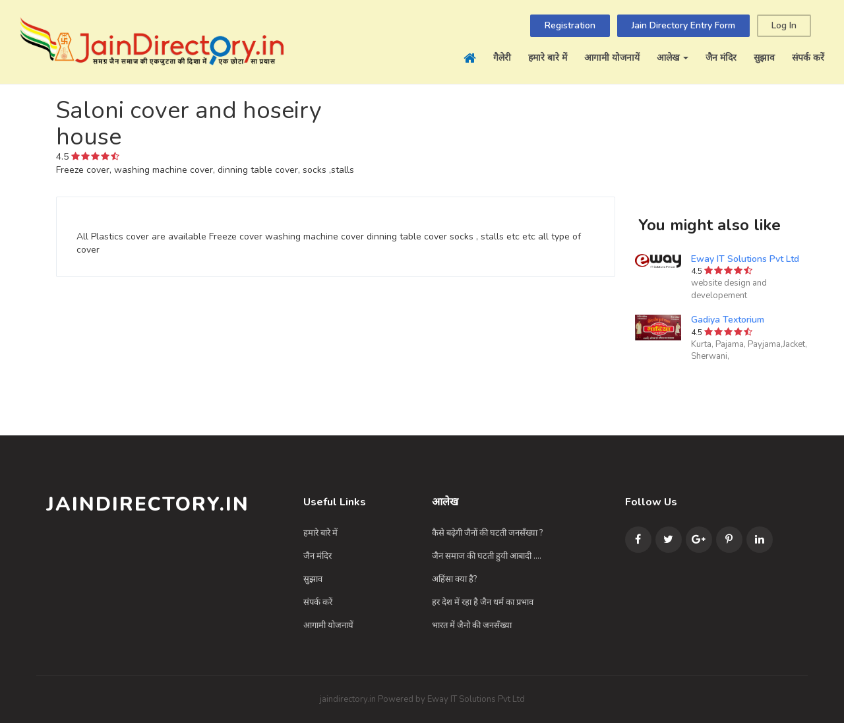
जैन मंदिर (721, 57)
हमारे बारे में (547, 57)
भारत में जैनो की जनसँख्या (472, 625)
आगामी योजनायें (612, 57)
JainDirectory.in (147, 504)
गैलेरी (502, 57)
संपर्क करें (808, 57)
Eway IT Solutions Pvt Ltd (745, 259)
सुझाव (764, 57)
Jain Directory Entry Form (683, 25)
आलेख (672, 57)
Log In (784, 25)
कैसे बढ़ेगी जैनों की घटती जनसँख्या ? (487, 533)
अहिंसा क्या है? (454, 579)
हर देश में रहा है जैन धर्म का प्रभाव (482, 602)
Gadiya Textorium (727, 320)
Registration (570, 25)
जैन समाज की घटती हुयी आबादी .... (486, 556)
